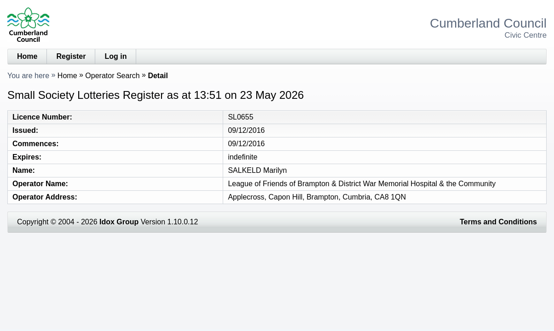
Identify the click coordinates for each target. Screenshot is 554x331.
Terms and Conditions (498, 222)
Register (71, 56)
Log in (115, 56)
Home (27, 56)
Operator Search (112, 76)
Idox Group (118, 222)
